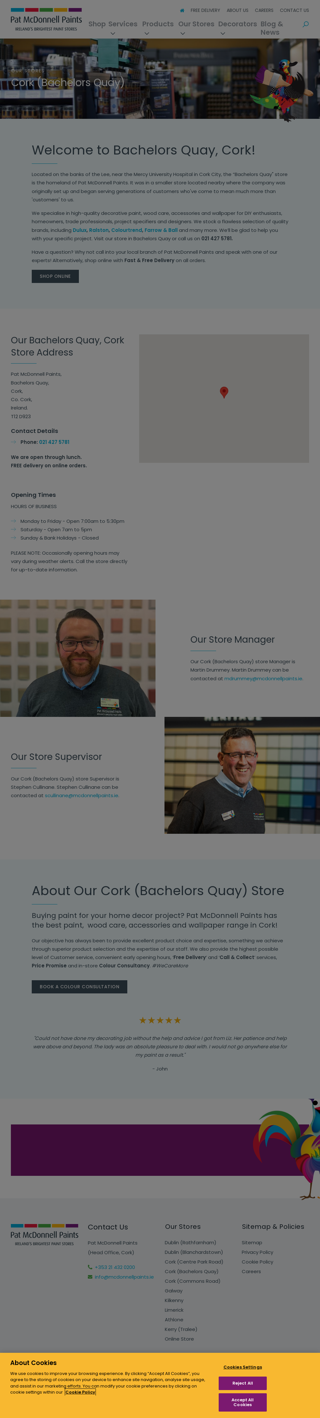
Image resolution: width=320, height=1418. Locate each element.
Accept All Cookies (243, 1402)
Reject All (242, 1383)
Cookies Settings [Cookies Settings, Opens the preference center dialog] (242, 1367)
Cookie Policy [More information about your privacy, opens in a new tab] (80, 1392)
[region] (160, 1385)
